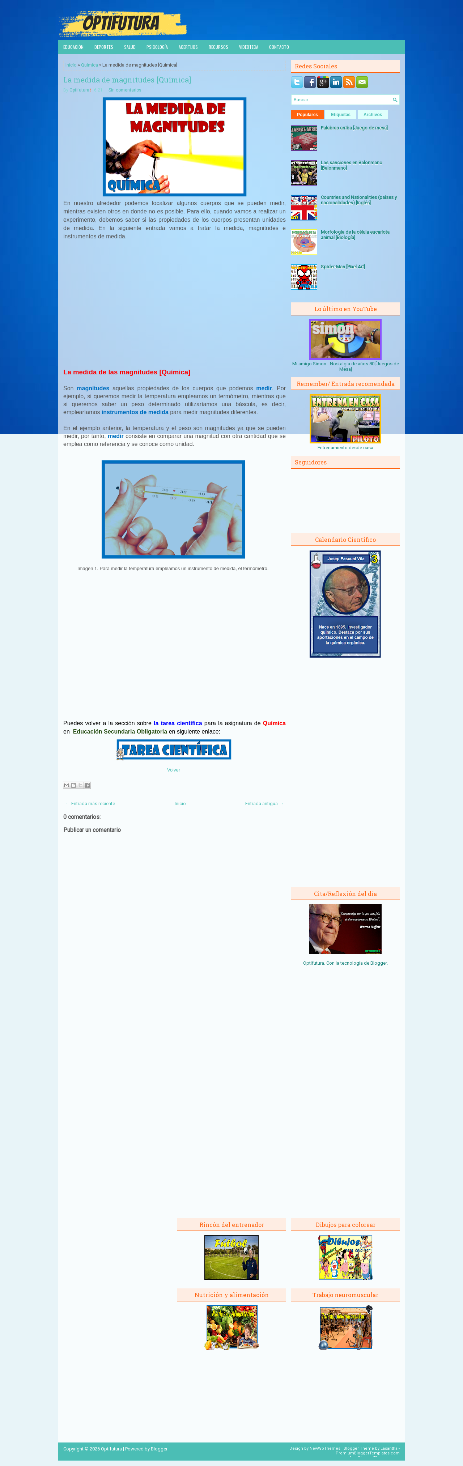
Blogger (378, 963)
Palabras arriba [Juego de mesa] (354, 128)
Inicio (71, 65)
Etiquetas (341, 114)
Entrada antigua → (264, 803)
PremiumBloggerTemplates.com (368, 1453)
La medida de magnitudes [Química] (127, 79)
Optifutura (79, 90)
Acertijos (188, 47)
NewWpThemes (325, 1448)
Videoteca (248, 47)
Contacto (279, 47)
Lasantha (389, 1448)
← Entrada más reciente (90, 803)
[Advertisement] (174, 307)
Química (89, 65)
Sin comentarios (125, 90)
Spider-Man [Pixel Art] (343, 266)
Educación (73, 47)
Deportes (103, 47)
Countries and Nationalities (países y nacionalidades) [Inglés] (359, 200)
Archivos (373, 114)
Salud (130, 47)
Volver (173, 770)
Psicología (157, 47)
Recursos (218, 47)
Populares (307, 114)
